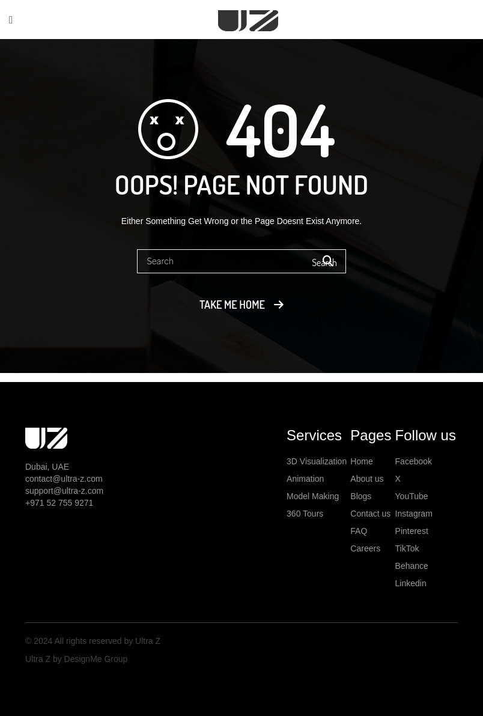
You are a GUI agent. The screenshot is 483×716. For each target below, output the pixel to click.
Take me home (232, 304)
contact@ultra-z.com (64, 479)
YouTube (411, 496)
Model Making (313, 496)
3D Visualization (317, 461)
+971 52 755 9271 (59, 503)
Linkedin (411, 583)
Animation (305, 479)
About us (366, 479)
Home (361, 461)
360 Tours (305, 513)
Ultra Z (146, 641)
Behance (411, 566)
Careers (365, 548)
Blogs (360, 496)
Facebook (413, 461)
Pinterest (411, 531)
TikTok (407, 548)
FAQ (358, 531)
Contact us (370, 513)
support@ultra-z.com (64, 491)
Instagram (414, 513)
